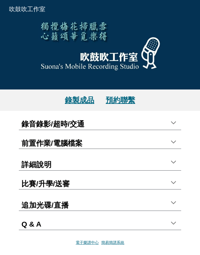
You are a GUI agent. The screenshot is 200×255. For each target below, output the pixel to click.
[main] (100, 100)
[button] (173, 123)
